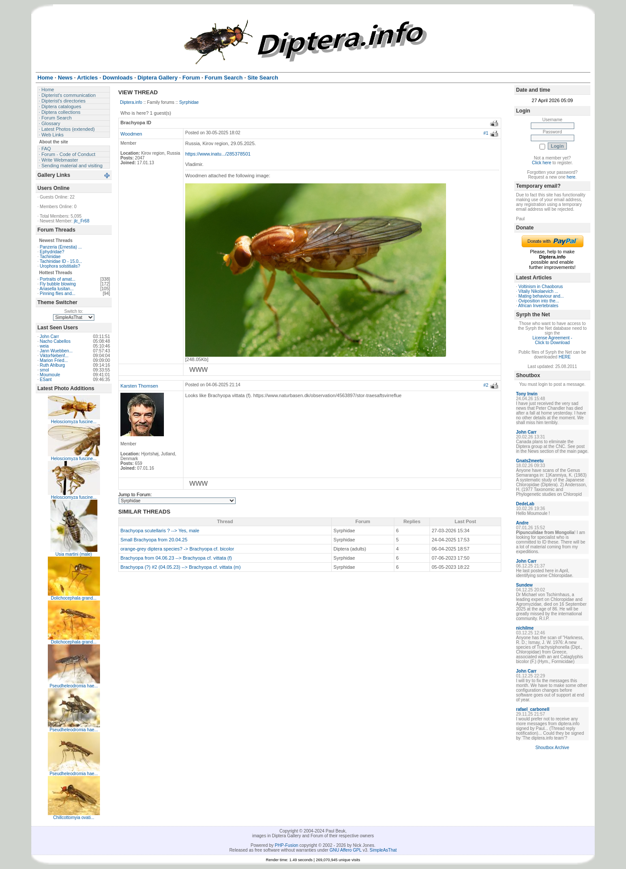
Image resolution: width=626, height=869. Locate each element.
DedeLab (525, 503)
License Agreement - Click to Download (553, 340)
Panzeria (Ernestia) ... (61, 247)
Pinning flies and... (58, 293)
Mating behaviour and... (541, 296)
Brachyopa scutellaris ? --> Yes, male (159, 530)
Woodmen (131, 133)
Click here (541, 162)
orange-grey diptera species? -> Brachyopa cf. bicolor (177, 548)
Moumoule (50, 374)
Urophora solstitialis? (60, 266)
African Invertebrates (538, 305)
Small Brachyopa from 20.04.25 (153, 539)
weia (44, 346)
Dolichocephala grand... (74, 598)
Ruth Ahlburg (52, 365)
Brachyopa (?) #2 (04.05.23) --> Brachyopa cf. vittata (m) (180, 567)
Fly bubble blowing (58, 284)
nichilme (525, 628)
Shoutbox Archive (552, 747)
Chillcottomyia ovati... (73, 817)
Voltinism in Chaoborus (541, 286)
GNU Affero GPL (345, 850)
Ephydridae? (52, 251)
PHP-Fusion (286, 845)
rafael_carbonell (532, 709)
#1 (485, 133)
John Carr (49, 336)
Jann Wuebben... (56, 350)
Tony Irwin (526, 393)
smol (44, 370)
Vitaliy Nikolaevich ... (539, 291)
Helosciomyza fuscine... (74, 421)
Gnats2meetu (529, 460)
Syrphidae (189, 102)
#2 (485, 385)
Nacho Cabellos (55, 341)
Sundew (524, 585)
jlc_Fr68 (82, 221)
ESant (46, 379)
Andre (522, 523)
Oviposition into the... (539, 301)
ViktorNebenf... (54, 355)
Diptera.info (131, 102)
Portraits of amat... (58, 279)
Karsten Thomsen (139, 385)
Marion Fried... (54, 360)
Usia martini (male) (74, 554)
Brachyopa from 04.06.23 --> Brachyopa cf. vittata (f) (176, 558)
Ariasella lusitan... (56, 288)
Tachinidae (50, 256)
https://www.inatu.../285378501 (217, 153)
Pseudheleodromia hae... (74, 685)
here (571, 177)
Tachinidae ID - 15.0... (61, 261)
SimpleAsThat (383, 850)
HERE (565, 357)
